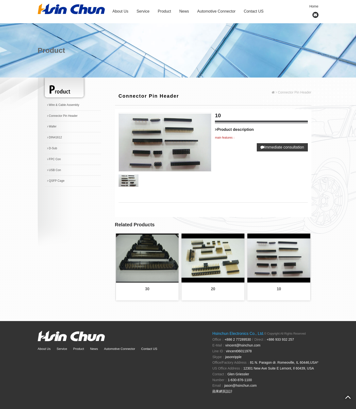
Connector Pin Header (62, 116)
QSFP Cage (56, 180)
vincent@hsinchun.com (242, 345)
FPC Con (54, 159)
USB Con (54, 170)
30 (147, 289)
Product (164, 11)
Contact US (254, 11)
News (184, 11)
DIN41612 (54, 137)
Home (313, 6)
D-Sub (52, 148)
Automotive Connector (216, 11)
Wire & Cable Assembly (63, 105)
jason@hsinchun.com (240, 385)
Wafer (52, 126)
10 (279, 289)
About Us (121, 11)
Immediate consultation (282, 147)
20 (213, 289)
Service (142, 11)
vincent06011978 (239, 351)
